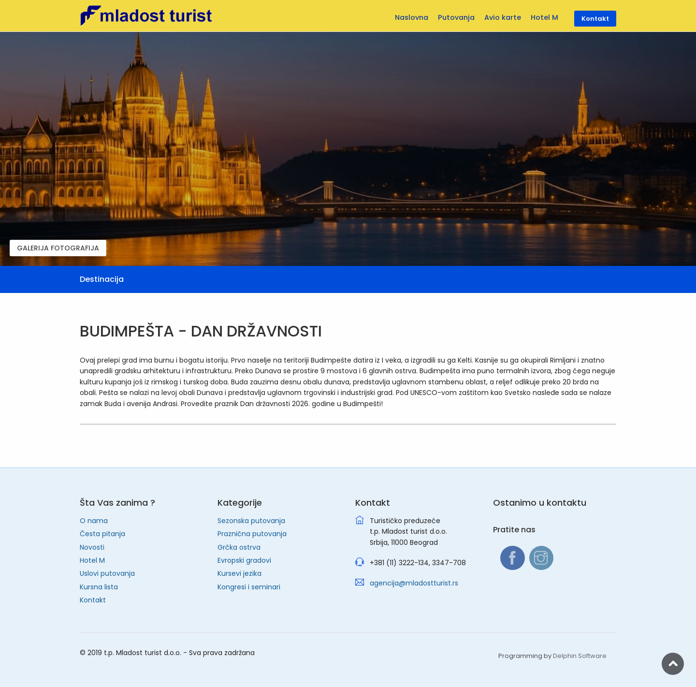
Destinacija (102, 279)
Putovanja (456, 17)
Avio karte (502, 17)
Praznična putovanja (252, 534)
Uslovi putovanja (107, 573)
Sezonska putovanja (251, 521)
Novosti (92, 547)
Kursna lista (99, 587)
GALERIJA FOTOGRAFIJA (58, 248)
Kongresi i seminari (249, 587)
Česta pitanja (102, 534)
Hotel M (92, 560)
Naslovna (411, 17)
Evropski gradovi (244, 560)
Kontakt (93, 600)
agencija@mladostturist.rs (414, 583)
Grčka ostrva (239, 547)
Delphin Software (580, 655)
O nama (94, 521)
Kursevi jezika (239, 573)
